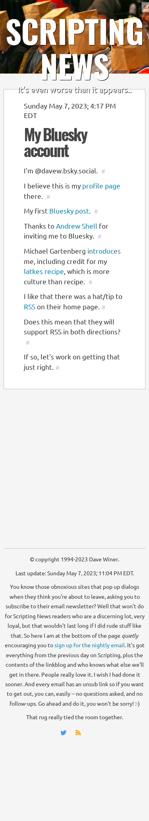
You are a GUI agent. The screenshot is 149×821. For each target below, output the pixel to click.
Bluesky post (69, 211)
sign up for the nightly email (89, 645)
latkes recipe (44, 271)
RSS (29, 307)
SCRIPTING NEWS (74, 48)
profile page (101, 186)
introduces (104, 251)
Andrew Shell (76, 226)
